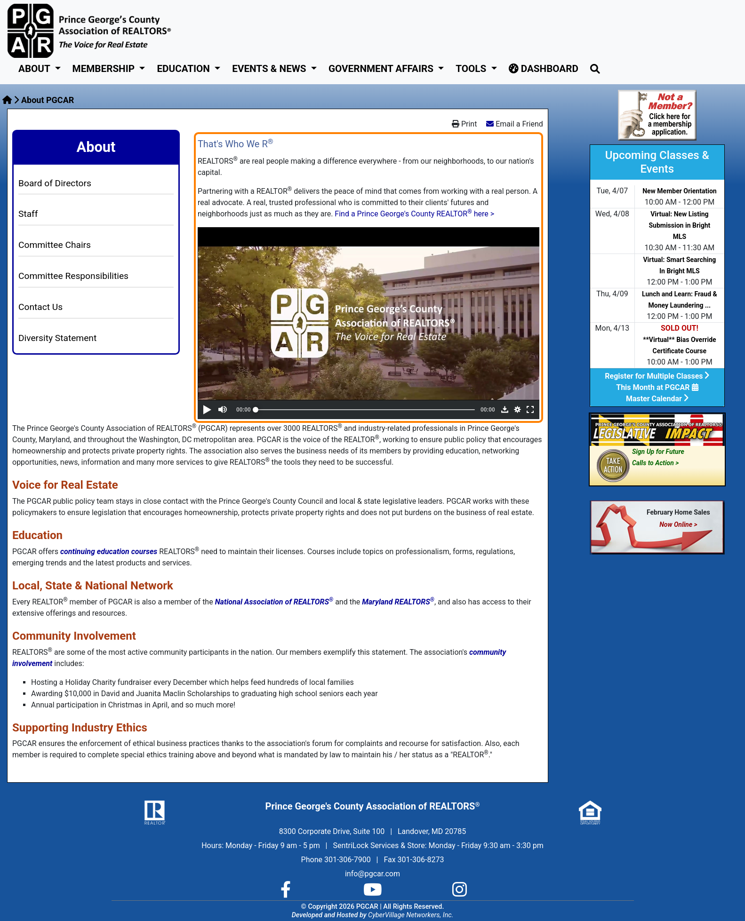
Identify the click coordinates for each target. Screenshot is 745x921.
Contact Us (40, 307)
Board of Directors (54, 183)
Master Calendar (657, 398)
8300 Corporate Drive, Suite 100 (332, 831)
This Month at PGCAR (657, 387)
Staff (28, 213)
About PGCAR (47, 100)
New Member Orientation (679, 191)
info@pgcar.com (372, 873)
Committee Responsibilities (73, 275)
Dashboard (543, 68)
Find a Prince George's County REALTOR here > (414, 213)
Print (464, 123)
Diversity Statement (57, 338)
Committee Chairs (54, 244)
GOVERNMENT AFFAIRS (382, 68)
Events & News (270, 68)
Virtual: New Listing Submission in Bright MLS (679, 225)
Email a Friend (519, 123)
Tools (472, 68)
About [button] (35, 68)
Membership (104, 68)
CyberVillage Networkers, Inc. (410, 915)
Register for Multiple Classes (657, 376)
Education (184, 68)
